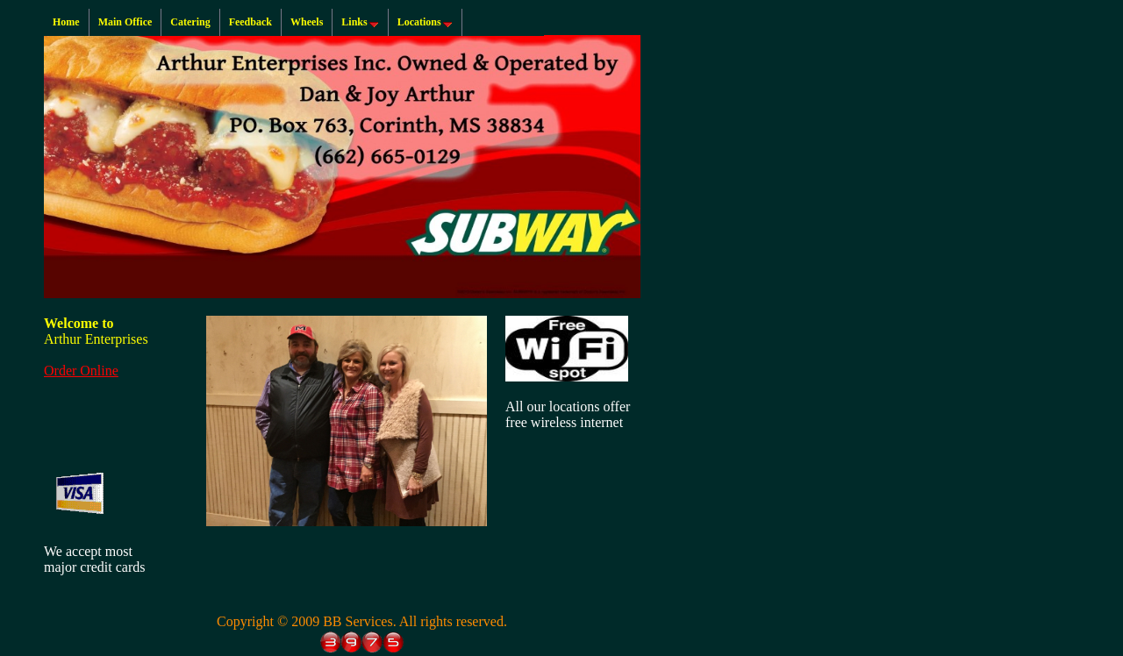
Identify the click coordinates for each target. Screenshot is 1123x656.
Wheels (306, 22)
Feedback (250, 22)
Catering (190, 22)
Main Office (125, 22)
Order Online (81, 370)
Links (361, 23)
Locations (426, 23)
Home (66, 22)
